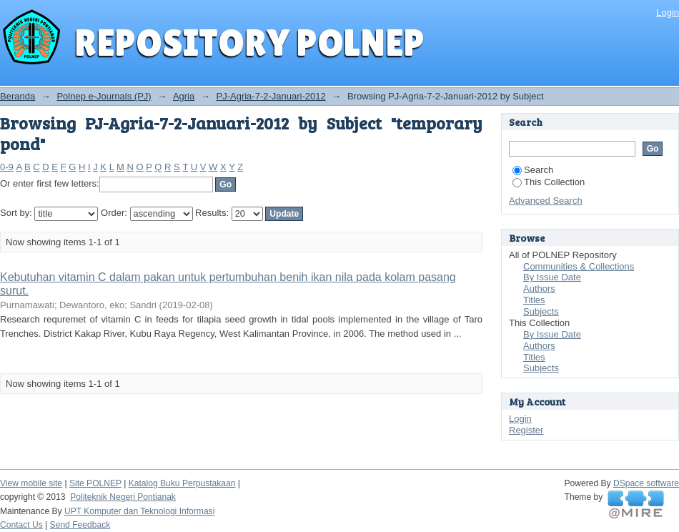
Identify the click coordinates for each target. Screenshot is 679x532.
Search (532, 169)
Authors (539, 288)
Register (526, 430)
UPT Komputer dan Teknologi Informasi (139, 511)
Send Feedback (80, 525)
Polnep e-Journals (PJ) (103, 96)
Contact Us (21, 525)
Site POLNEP (95, 483)
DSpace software (646, 483)
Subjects (541, 311)
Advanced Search (546, 200)
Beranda (17, 96)
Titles (534, 300)
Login (667, 12)
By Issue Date (552, 277)
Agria (183, 96)
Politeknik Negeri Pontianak (123, 497)
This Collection (548, 182)
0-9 (7, 167)
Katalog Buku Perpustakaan (182, 483)
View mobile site (31, 483)
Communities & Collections (578, 266)
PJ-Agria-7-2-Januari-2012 (271, 96)
